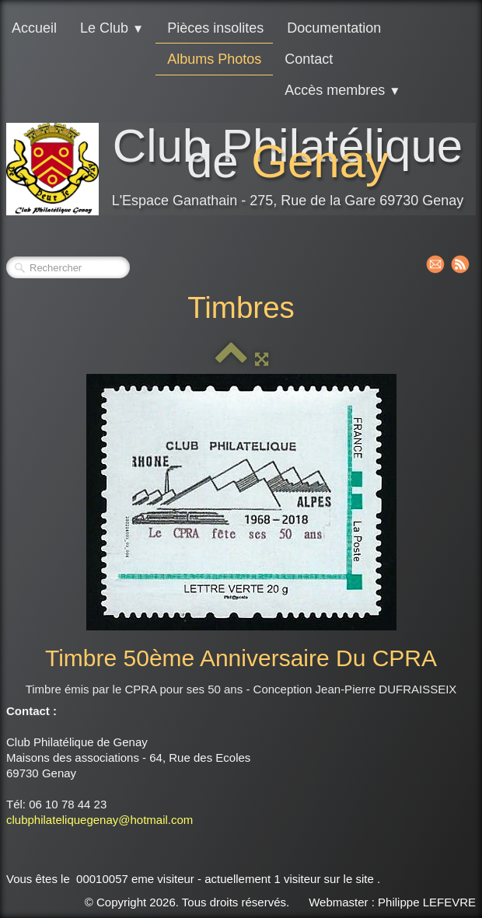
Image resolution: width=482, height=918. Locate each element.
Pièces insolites (215, 28)
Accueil (34, 28)
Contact (309, 59)
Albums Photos (214, 59)
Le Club (112, 28)
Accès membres (342, 90)
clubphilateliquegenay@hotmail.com (99, 819)
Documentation (334, 28)
